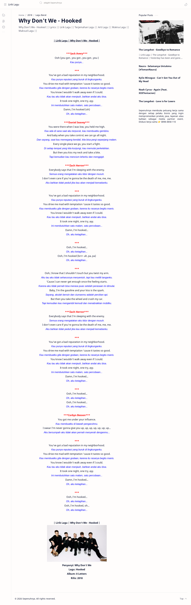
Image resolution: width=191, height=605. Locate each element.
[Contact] (5, 27)
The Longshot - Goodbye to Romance (159, 49)
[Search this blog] (62, 4)
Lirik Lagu (13, 4)
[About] (5, 21)
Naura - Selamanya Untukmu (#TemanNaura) (155, 68)
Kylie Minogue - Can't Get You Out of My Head (159, 79)
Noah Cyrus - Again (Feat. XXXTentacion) (153, 91)
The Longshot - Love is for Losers (157, 101)
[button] (186, 4)
